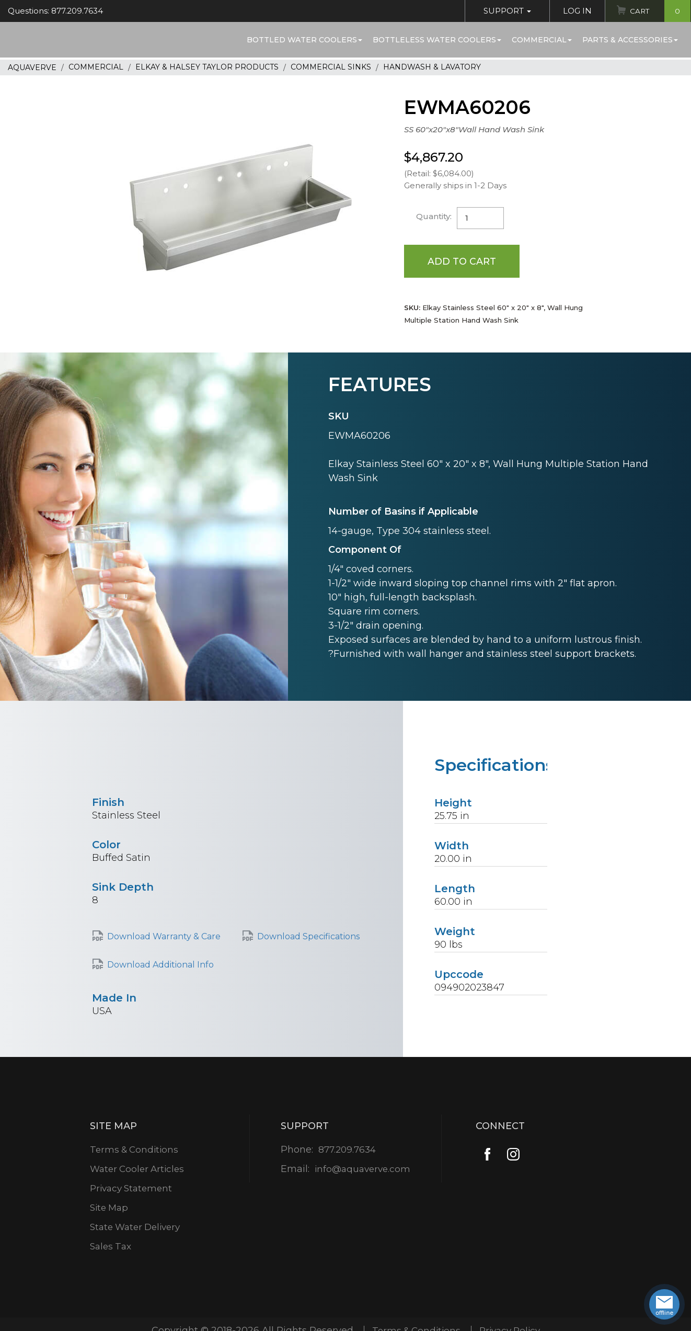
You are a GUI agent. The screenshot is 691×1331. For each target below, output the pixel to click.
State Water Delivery (136, 1227)
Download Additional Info (160, 965)
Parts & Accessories (630, 39)
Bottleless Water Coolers (437, 39)
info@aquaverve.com (362, 1169)
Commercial (542, 39)
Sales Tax (110, 1247)
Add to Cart (462, 261)
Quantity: (434, 216)
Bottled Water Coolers (304, 39)
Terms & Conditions (134, 1150)
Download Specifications (308, 937)
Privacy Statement (131, 1189)
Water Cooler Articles (137, 1169)
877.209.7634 (346, 1150)
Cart (658, 11)
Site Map (108, 1208)
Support (504, 11)
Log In (574, 11)
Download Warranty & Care (164, 937)
